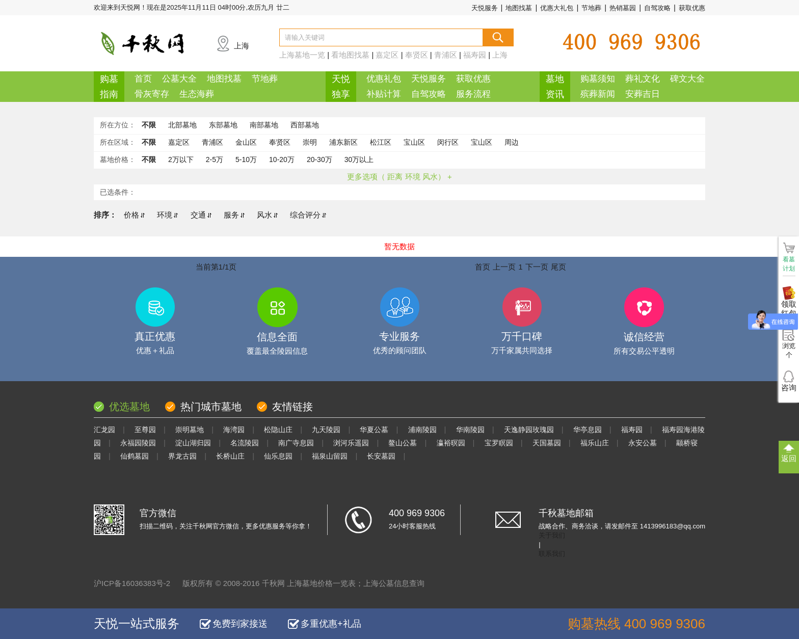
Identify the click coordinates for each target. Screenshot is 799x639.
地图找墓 (518, 8)
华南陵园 (470, 429)
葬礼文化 (642, 79)
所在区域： (118, 142)
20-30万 (319, 159)
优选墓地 (129, 406)
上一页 (504, 266)
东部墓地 (223, 125)
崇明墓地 (189, 429)
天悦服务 (484, 8)
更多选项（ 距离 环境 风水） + (399, 176)
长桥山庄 (230, 456)
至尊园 (145, 429)
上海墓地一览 (302, 54)
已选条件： (118, 192)
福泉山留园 (330, 456)
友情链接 (292, 406)
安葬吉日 (642, 94)
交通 (201, 214)
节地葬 (591, 8)
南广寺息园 (296, 443)
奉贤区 (416, 54)
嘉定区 (387, 54)
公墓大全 (179, 79)
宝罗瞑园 (499, 443)
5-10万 (246, 159)
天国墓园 (546, 443)
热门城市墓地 (211, 406)
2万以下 (181, 159)
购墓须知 (597, 79)
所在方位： (118, 125)
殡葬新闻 (597, 94)
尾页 (558, 266)
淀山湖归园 (193, 443)
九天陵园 (326, 429)
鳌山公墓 (402, 443)
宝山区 (414, 142)
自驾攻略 (657, 8)
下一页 (536, 266)
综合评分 (308, 214)
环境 (167, 214)
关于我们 (552, 535)
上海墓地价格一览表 (321, 583)
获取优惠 (692, 8)
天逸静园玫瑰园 (529, 429)
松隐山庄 (278, 429)
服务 (234, 214)
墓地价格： (118, 159)
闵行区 (448, 142)
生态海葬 (196, 94)
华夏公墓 (374, 429)
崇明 (310, 142)
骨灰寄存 (152, 94)
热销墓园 (622, 8)
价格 (134, 214)
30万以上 (359, 159)
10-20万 (282, 159)
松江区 (380, 142)
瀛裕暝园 (451, 443)
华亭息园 (587, 429)
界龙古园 (182, 456)
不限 (149, 125)
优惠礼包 (383, 79)
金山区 (246, 142)
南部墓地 (264, 125)
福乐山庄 (594, 443)
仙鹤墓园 (134, 456)
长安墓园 (381, 456)
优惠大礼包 (556, 8)
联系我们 (552, 553)
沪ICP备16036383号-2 (132, 583)
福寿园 (474, 54)
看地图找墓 (350, 54)
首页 (143, 79)
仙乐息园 (278, 456)
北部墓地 (182, 125)
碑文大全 (687, 79)
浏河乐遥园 (351, 443)
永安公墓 (642, 443)
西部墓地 (304, 125)
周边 (511, 142)
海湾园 (234, 429)
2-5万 (214, 159)
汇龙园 (104, 429)
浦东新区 (343, 142)
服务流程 (473, 94)
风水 (267, 214)
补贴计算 (383, 94)
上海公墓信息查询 (393, 583)
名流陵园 (244, 443)
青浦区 (445, 54)
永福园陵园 (138, 443)
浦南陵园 (422, 429)
